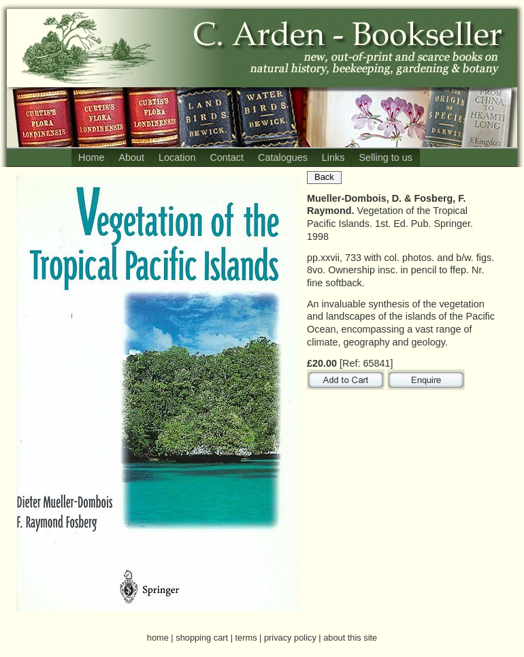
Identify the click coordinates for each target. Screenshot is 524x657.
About (131, 157)
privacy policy (290, 637)
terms (246, 637)
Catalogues (283, 157)
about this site (350, 637)
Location (177, 157)
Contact (227, 157)
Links (333, 157)
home (158, 637)
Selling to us (385, 157)
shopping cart (202, 637)
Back (324, 177)
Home (91, 157)
